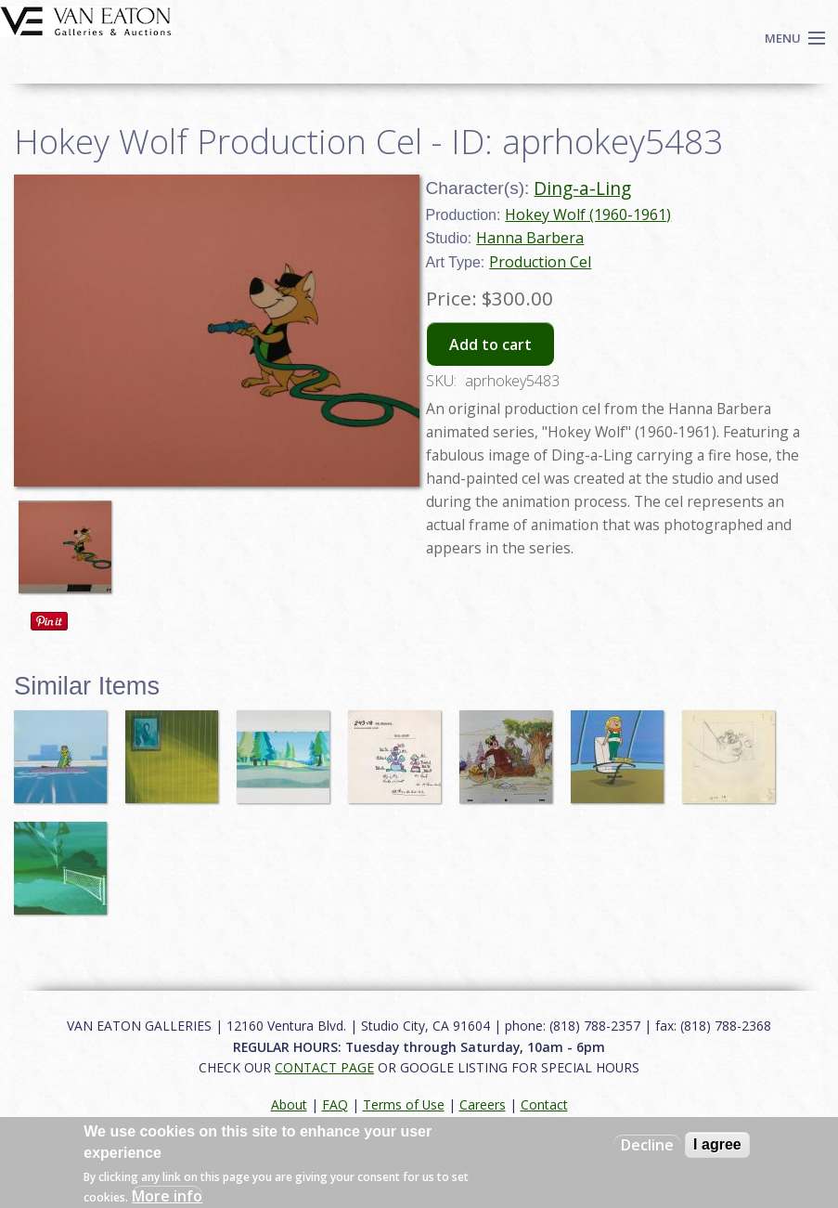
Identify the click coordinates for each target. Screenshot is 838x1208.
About (289, 1104)
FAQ (335, 1104)
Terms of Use (404, 1104)
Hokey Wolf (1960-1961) (588, 214)
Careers (482, 1104)
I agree (717, 1144)
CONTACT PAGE (324, 1067)
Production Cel (540, 262)
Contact (544, 1104)
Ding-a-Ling (582, 188)
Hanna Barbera (530, 237)
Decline (647, 1145)
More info (167, 1196)
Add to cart (490, 344)
